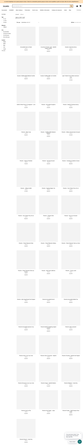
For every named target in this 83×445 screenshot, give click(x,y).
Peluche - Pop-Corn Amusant (70, 215)
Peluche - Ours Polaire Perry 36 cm (26, 215)
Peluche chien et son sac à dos (26, 355)
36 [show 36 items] (77, 22)
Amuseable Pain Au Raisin (26, 47)
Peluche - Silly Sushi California (48, 270)
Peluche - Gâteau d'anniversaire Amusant (71, 132)
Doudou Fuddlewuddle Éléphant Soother (26, 75)
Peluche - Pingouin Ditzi (48, 215)
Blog (70, 10)
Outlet (65, 10)
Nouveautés (4, 10)
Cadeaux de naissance (57, 10)
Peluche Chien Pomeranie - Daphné (48, 355)
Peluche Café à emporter (70, 326)
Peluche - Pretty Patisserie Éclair (26, 243)
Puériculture (27, 10)
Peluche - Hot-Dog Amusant (48, 160)
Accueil (17, 14)
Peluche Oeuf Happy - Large (48, 410)
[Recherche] (41, 6)
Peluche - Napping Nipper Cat (48, 188)
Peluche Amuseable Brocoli (48, 299)
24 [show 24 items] (75, 22)
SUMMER (11, 10)
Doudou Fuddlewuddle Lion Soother (48, 75)
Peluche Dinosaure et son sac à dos (26, 383)
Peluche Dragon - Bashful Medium (48, 383)
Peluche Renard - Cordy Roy (26, 439)
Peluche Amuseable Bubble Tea (71, 299)
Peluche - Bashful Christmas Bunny (71, 104)
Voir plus (3, 50)
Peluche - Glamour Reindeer (26, 160)
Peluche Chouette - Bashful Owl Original (71, 355)
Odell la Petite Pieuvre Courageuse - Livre (26, 104)
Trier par (18, 22)
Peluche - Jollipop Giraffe (26, 188)
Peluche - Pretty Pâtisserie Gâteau (48, 243)
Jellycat (26, 48)
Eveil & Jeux (35, 10)
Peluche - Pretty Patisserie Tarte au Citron (71, 243)
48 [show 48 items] (79, 22)
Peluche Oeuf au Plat (26, 410)
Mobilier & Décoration (44, 10)
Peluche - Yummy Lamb (71, 270)
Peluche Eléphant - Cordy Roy (71, 383)
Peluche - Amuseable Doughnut (48, 104)
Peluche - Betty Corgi (26, 132)
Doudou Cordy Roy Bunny (71, 47)
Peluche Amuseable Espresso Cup (26, 326)
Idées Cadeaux (19, 10)
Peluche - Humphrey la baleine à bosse (71, 160)
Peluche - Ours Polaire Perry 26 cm (71, 188)
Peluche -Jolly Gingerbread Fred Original (26, 299)
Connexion (79, 10)
